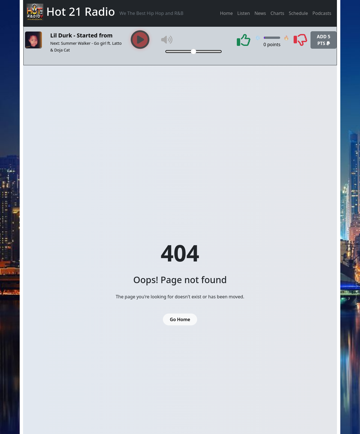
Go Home (180, 319)
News (260, 13)
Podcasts (321, 13)
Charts (277, 13)
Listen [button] (243, 13)
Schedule (298, 13)
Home (226, 13)
